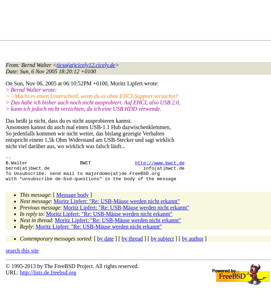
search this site (22, 256)
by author (192, 244)
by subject (162, 244)
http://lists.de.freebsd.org (48, 278)
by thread (132, 244)
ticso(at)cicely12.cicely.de (85, 65)
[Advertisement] (134, 21)
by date (105, 244)
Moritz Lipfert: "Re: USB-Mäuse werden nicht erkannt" (117, 207)
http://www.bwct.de (160, 165)
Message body (72, 200)
